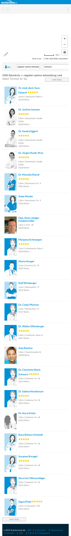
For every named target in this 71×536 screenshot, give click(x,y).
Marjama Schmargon (30, 239)
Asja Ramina (25, 348)
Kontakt (10, 533)
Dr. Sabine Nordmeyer (31, 391)
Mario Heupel (26, 261)
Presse (31, 533)
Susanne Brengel (28, 456)
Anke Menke (25, 196)
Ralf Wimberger (27, 283)
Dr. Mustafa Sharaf (28, 174)
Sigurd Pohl (24, 501)
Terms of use (36, 59)
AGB (29, 530)
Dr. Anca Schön (27, 413)
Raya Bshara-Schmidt (30, 434)
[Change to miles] (52, 55)
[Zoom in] (65, 38)
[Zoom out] (65, 44)
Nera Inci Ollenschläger (31, 478)
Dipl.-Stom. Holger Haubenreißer (28, 219)
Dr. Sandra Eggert (28, 131)
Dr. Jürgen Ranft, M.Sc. (31, 152)
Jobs (21, 533)
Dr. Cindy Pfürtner (28, 304)
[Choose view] (65, 52)
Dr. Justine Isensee (29, 109)
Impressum (40, 530)
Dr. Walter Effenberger (31, 326)
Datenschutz (57, 530)
